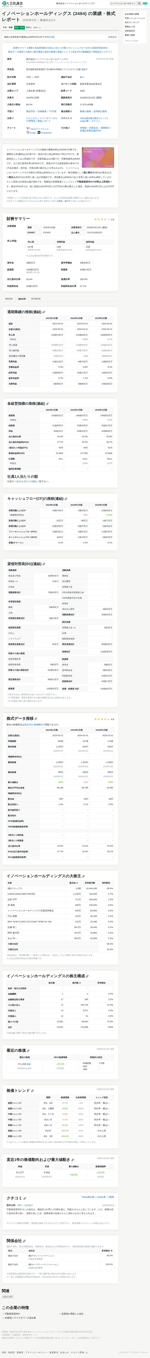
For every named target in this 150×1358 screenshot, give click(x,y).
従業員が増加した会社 (72, 1315)
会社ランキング (132, 22)
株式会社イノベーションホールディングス (75, 3)
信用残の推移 (100, 112)
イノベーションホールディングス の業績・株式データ (50, 202)
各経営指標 (40, 49)
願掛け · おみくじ (45, 28)
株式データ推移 (16, 53)
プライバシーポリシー (36, 1353)
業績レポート (44, 122)
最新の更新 (130, 35)
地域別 (11, 1353)
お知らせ (64, 1353)
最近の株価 (50, 53)
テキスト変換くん (79, 1353)
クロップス (8, 1298)
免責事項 (84, 1339)
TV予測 (52, 112)
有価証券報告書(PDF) (90, 132)
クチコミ (108, 53)
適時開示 (105, 129)
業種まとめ (130, 26)
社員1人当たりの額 (56, 49)
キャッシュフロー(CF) (79, 49)
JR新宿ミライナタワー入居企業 (20, 1319)
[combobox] (117, 3)
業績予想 (30, 112)
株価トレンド (64, 53)
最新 (29, 1065)
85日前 (50, 38)
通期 (30, 49)
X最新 (111, 1198)
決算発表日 (130, 31)
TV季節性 (31, 122)
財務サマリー (19, 49)
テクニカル (31, 119)
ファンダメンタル (48, 119)
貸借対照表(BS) (100, 49)
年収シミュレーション (135, 18)
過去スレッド (100, 119)
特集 (4, 1353)
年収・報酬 (9, 28)
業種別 (20, 1353)
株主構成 (38, 53)
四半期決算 (46, 300)
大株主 (28, 53)
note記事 (84, 122)
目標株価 (42, 112)
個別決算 (11, 300)
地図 (84, 70)
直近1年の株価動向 (81, 53)
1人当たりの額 (28, 483)
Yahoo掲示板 (86, 119)
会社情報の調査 (132, 14)
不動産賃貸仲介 (12, 1315)
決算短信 (112, 38)
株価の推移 (85, 112)
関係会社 (97, 53)
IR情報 (83, 129)
